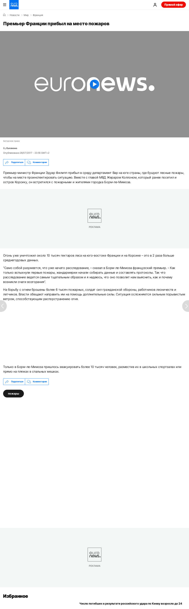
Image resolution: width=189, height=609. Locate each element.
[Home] (4, 15)
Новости (14, 15)
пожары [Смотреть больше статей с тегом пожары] (13, 393)
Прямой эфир (173, 4)
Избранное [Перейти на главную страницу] (15, 596)
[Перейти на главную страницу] (14, 4)
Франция (38, 15)
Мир (26, 15)
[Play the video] (94, 84)
